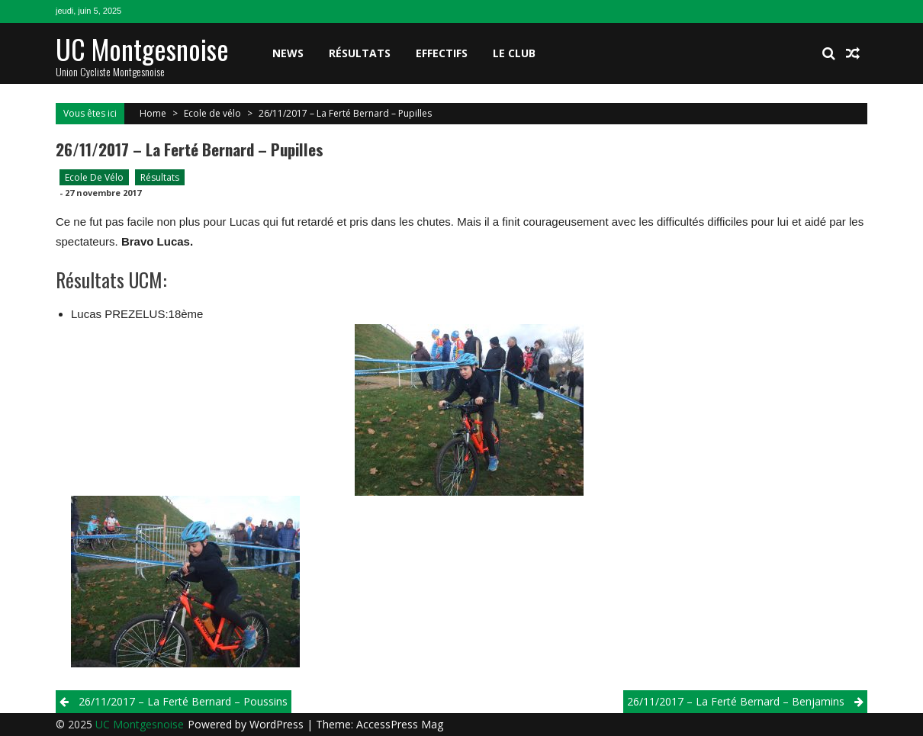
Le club (514, 53)
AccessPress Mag (399, 724)
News (288, 53)
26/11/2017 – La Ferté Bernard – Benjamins (735, 701)
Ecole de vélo (212, 113)
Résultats (360, 53)
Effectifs (442, 53)
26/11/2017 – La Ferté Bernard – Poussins (183, 701)
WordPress (278, 724)
